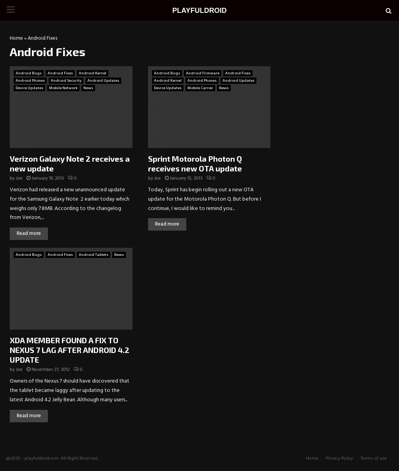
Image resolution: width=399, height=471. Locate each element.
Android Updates (103, 81)
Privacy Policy (339, 458)
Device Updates (29, 88)
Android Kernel (92, 73)
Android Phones (30, 81)
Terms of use (373, 458)
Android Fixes (60, 73)
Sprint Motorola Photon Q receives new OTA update (195, 163)
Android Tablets (93, 255)
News (88, 88)
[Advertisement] (336, 85)
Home (16, 38)
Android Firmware (202, 73)
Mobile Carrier (200, 88)
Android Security (66, 81)
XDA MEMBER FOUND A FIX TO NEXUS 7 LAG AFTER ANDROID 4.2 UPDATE (69, 349)
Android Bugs (29, 73)
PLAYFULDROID (199, 10)
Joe (19, 178)
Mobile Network (63, 88)
